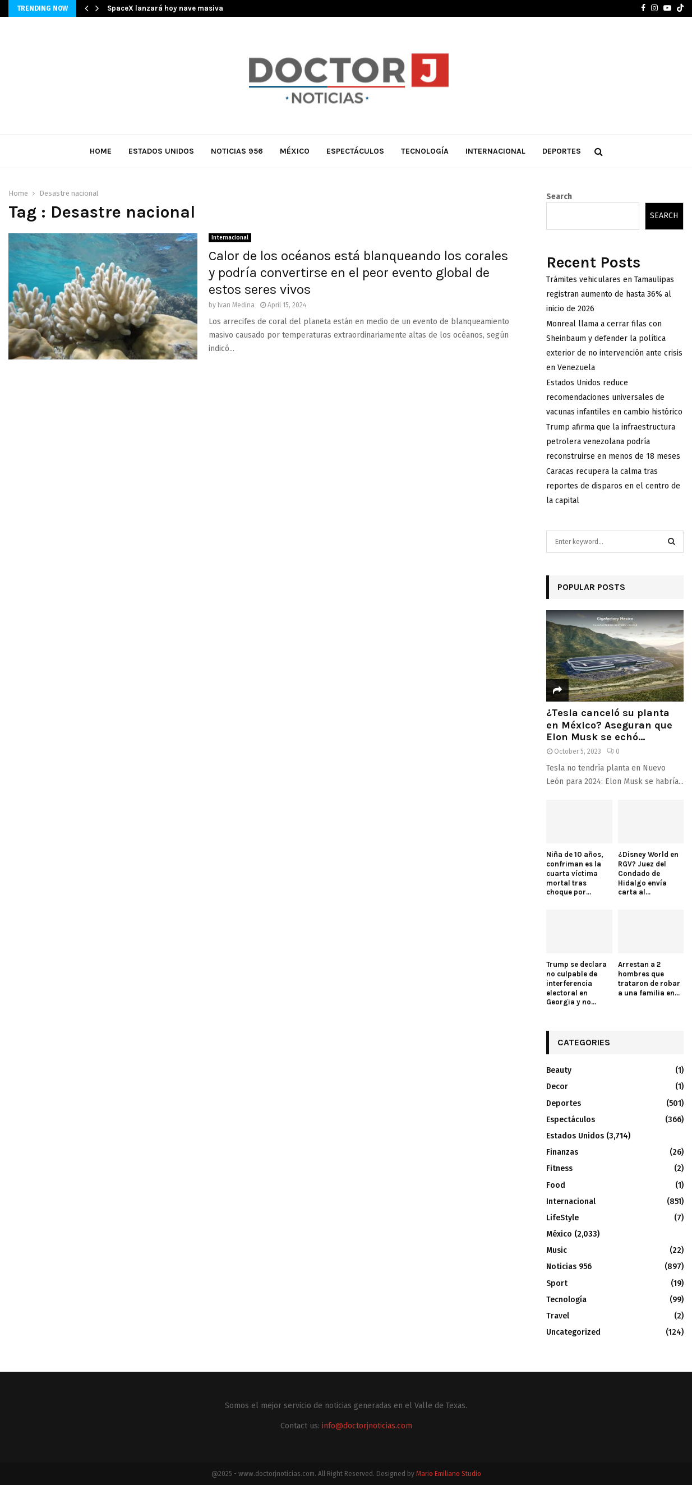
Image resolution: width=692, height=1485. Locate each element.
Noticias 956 (237, 151)
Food (555, 1185)
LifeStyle (562, 1218)
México (295, 151)
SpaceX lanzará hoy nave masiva (165, 8)
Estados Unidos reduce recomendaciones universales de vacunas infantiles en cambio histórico (614, 397)
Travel (557, 1316)
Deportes (561, 151)
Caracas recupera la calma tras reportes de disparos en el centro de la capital (613, 486)
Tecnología (425, 151)
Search (559, 196)
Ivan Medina (236, 305)
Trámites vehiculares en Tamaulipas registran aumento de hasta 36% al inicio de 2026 (610, 294)
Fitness (559, 1168)
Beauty (558, 1070)
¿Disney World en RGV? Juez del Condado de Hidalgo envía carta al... (648, 873)
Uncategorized (573, 1332)
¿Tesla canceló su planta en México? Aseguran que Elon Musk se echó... (609, 725)
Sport (557, 1283)
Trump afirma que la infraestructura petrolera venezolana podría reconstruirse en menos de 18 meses (613, 441)
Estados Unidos (161, 151)
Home (101, 151)
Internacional (495, 151)
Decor (557, 1086)
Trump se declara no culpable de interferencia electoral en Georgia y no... (576, 983)
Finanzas (562, 1152)
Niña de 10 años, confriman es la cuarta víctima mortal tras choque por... (574, 873)
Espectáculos (355, 151)
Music (556, 1250)
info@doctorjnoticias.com (367, 1426)
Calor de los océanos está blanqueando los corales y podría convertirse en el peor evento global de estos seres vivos (358, 272)
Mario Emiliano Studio (448, 1474)
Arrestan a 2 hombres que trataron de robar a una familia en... (649, 978)
